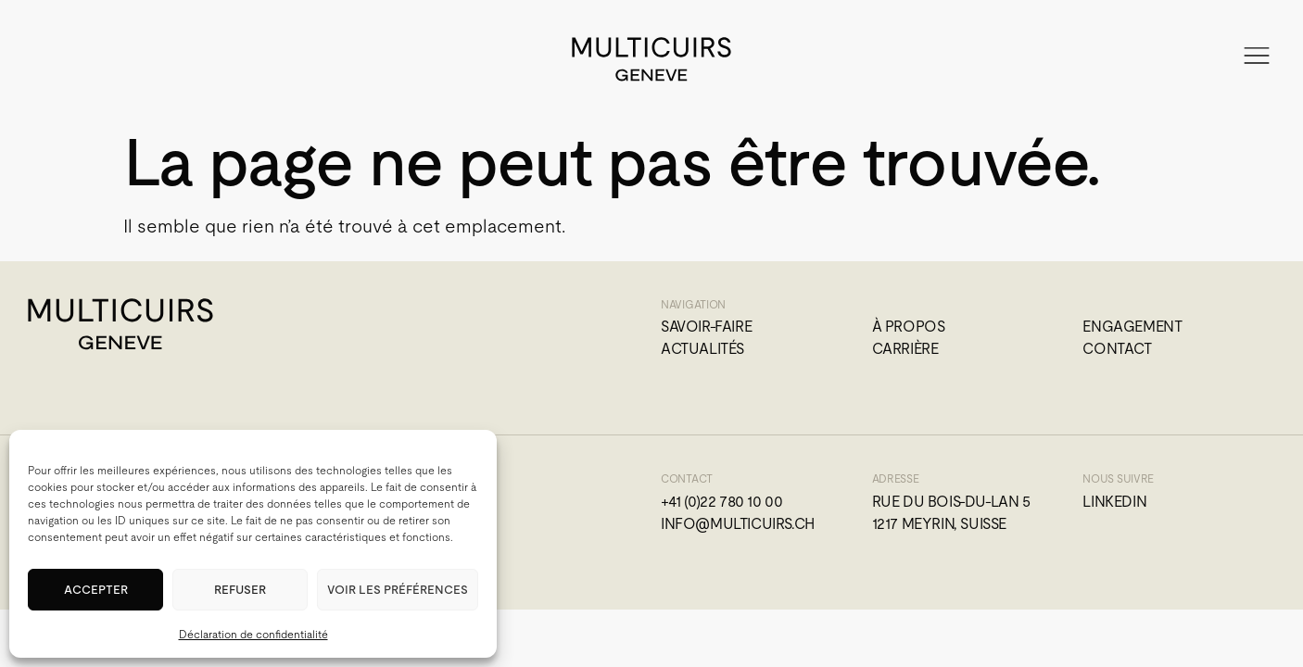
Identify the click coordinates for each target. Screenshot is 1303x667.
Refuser (240, 590)
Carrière (905, 349)
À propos (908, 326)
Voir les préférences (397, 590)
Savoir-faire (706, 326)
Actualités (702, 349)
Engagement (1132, 326)
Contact (1116, 349)
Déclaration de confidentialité (253, 634)
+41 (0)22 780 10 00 (721, 501)
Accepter (96, 590)
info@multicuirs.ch (738, 524)
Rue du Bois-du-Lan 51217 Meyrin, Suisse (951, 513)
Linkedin (1114, 501)
